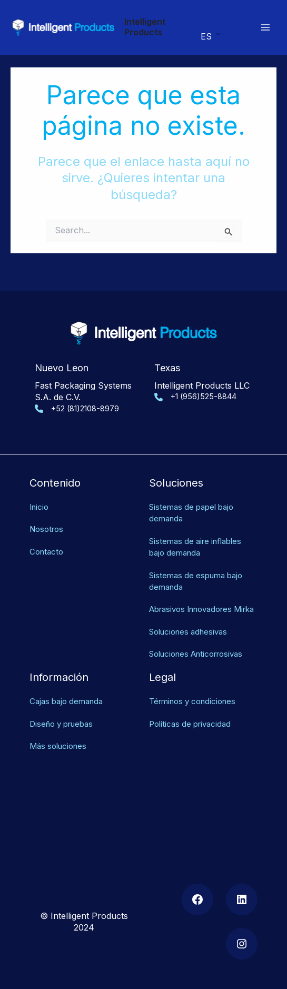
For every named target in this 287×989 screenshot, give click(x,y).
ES (205, 36)
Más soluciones (60, 734)
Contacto (47, 527)
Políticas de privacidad (193, 711)
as (249, 642)
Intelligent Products (144, 26)
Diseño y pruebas (64, 711)
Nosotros (48, 505)
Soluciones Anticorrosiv (197, 642)
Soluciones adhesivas (192, 619)
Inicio (40, 483)
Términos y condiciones (196, 689)
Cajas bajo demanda (69, 689)
